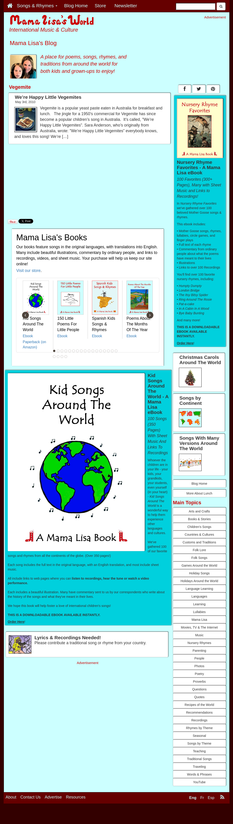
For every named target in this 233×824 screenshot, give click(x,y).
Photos (199, 666)
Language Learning (199, 589)
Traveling (199, 766)
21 (66, 356)
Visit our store (28, 270)
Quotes (199, 697)
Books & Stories (199, 519)
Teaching (199, 751)
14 (104, 351)
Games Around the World (199, 565)
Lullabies (199, 612)
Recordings (199, 720)
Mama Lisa (199, 619)
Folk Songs (199, 558)
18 (54, 356)
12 (97, 351)
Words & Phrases (199, 774)
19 (58, 356)
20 (62, 356)
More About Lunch (199, 493)
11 (93, 351)
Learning (199, 604)
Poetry (199, 674)
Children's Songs (199, 527)
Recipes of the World (199, 705)
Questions (199, 689)
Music (199, 635)
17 (116, 351)
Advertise (53, 797)
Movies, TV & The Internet (199, 627)
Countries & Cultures (199, 534)
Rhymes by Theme (199, 728)
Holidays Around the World (199, 581)
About (11, 797)
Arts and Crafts (199, 511)
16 (112, 351)
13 (100, 351)
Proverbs (199, 681)
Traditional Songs (199, 759)
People (199, 658)
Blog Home (199, 483)
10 (89, 351)
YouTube (199, 782)
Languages (199, 596)
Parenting (199, 650)
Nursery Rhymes (199, 643)
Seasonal (199, 736)
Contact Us (30, 797)
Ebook (28, 336)
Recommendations (199, 712)
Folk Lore (199, 550)
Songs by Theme (199, 743)
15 (108, 351)
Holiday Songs (199, 573)
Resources (76, 797)
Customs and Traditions (199, 542)
